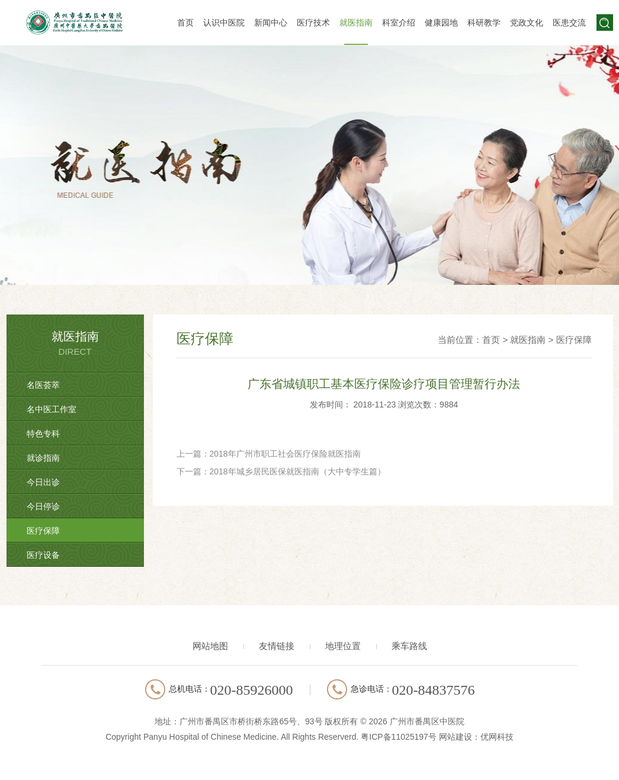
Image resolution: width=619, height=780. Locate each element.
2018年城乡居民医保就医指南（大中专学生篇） (298, 471)
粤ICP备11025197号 (399, 737)
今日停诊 (43, 506)
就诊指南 (43, 458)
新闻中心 (270, 22)
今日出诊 (43, 482)
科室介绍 (398, 22)
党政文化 (526, 22)
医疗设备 (43, 555)
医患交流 (569, 22)
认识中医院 (224, 22)
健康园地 (441, 22)
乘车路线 (409, 646)
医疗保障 (43, 530)
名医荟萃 (43, 385)
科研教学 (484, 22)
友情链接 (276, 646)
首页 (185, 22)
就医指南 (356, 22)
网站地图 (210, 646)
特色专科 (43, 433)
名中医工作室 (51, 409)
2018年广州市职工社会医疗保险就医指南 (285, 453)
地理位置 (343, 646)
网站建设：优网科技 (476, 737)
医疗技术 (313, 22)
